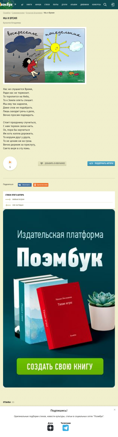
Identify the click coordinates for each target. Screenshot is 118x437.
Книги (29, 5)
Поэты (56, 5)
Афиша (38, 5)
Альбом (74, 5)
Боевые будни (59, 199)
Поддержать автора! (104, 163)
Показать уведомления (15, 4)
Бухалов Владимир (12, 23)
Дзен (50, 426)
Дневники (84, 5)
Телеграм (66, 426)
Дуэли (64, 5)
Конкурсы (96, 5)
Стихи (47, 5)
